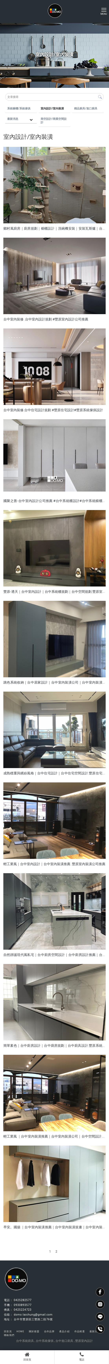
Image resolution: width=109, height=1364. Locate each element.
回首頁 (27, 1356)
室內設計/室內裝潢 (52, 108)
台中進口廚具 (64, 1341)
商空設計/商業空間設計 (54, 120)
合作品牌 (49, 1331)
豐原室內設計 (84, 1341)
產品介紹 (64, 1331)
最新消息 (12, 118)
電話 (81, 1356)
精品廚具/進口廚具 (85, 108)
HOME (20, 1331)
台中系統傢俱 (45, 1341)
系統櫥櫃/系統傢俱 (18, 108)
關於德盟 (34, 1331)
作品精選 (79, 1331)
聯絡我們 (9, 1335)
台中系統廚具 (25, 1341)
